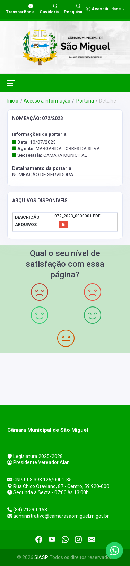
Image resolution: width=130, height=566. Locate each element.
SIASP (40, 557)
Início (12, 101)
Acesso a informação (47, 101)
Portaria (84, 101)
